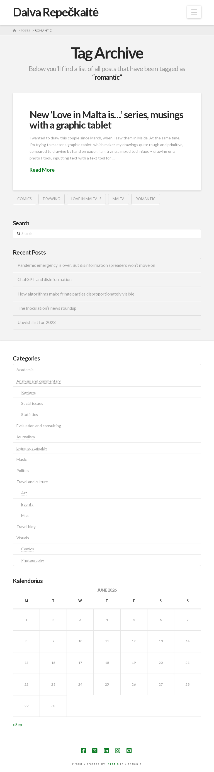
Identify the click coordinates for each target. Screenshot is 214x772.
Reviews (28, 392)
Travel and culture (32, 481)
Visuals (22, 537)
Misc (25, 515)
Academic (24, 369)
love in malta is (86, 199)
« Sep (17, 724)
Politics (22, 470)
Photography (32, 560)
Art (24, 492)
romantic (145, 199)
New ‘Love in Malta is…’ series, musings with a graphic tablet (106, 119)
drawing (51, 199)
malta (119, 199)
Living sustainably (31, 448)
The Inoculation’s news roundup (47, 308)
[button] (194, 12)
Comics (27, 548)
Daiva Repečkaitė (55, 12)
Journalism (25, 436)
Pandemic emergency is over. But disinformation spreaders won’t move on (86, 265)
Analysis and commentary (38, 381)
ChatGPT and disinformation (45, 279)
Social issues (32, 403)
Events (27, 504)
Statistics (29, 414)
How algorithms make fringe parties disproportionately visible (76, 293)
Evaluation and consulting (38, 425)
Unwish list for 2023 (37, 322)
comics (24, 199)
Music (21, 459)
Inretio (112, 763)
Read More (42, 170)
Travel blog (26, 526)
